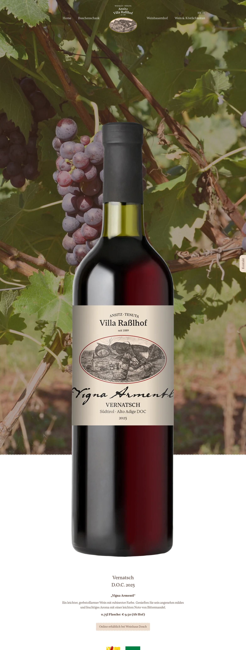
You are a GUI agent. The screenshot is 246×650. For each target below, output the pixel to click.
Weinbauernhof (157, 18)
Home (67, 18)
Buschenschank (89, 18)
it (204, 13)
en (199, 13)
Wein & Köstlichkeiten (190, 18)
